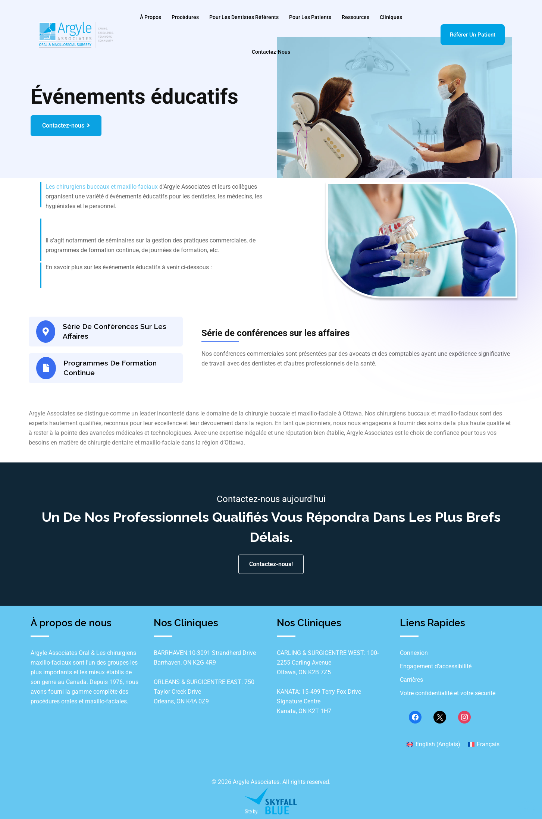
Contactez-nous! (271, 565)
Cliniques (391, 17)
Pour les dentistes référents (244, 17)
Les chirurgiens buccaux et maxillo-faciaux (102, 186)
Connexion (414, 654)
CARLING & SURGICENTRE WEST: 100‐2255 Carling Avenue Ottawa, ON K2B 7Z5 (328, 664)
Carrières (411, 681)
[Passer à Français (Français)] (483, 745)
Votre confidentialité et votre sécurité (447, 694)
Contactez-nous (271, 52)
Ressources (355, 17)
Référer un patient (472, 34)
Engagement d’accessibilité (435, 667)
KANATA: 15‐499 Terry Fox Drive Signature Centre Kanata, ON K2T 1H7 (319, 703)
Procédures (185, 17)
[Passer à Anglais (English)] (433, 745)
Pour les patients (310, 17)
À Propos (150, 17)
